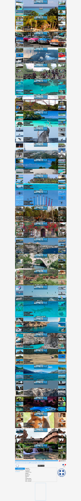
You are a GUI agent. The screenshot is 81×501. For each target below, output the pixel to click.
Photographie (32, 462)
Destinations (22, 462)
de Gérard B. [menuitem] (17, 471)
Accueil (17, 462)
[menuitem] (17, 463)
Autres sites (42, 462)
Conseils (27, 462)
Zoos (37, 462)
